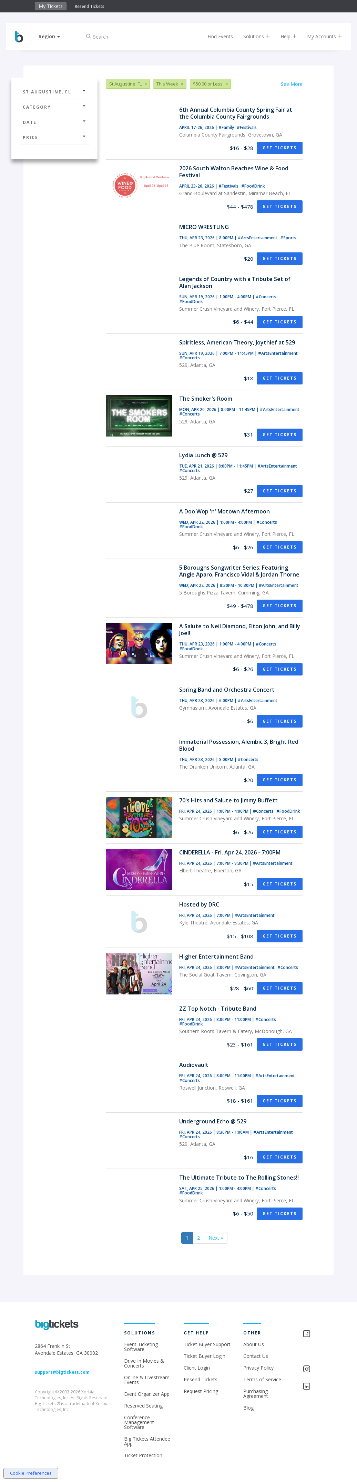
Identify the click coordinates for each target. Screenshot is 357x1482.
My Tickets (51, 6)
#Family (226, 127)
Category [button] (54, 107)
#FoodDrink (253, 186)
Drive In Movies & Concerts (144, 1363)
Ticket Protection (143, 1455)
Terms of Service (262, 1379)
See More (292, 84)
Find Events (215, 36)
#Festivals (247, 127)
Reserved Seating (143, 1405)
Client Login (197, 1367)
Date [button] (54, 122)
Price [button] (54, 137)
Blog (248, 1407)
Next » (215, 1237)
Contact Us (255, 1356)
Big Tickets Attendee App (147, 1441)
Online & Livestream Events (147, 1379)
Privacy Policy (258, 1367)
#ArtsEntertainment (258, 238)
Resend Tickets (89, 6)
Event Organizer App (147, 1394)
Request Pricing (201, 1391)
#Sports (288, 238)
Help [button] (284, 36)
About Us (253, 1344)
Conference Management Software (139, 1422)
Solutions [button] (251, 36)
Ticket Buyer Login (204, 1356)
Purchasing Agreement (255, 1393)
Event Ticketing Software (141, 1346)
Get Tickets (280, 148)
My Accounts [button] (319, 36)
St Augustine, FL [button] (54, 92)
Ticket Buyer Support (207, 1344)
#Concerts (266, 297)
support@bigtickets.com (62, 1372)
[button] (54, 36)
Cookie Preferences (31, 1473)
